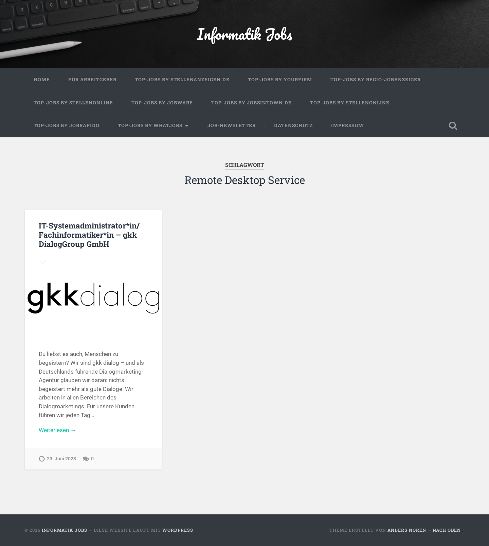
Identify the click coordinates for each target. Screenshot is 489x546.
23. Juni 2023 (61, 459)
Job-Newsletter (231, 125)
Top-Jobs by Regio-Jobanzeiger (375, 79)
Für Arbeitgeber (92, 79)
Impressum (347, 125)
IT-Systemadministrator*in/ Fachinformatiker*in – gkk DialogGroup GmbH (89, 234)
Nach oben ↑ (449, 530)
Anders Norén (406, 530)
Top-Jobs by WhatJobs (150, 125)
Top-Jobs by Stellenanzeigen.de (182, 79)
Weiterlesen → (57, 430)
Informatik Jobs (244, 34)
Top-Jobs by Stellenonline (73, 103)
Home (42, 79)
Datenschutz (293, 125)
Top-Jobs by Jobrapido (66, 125)
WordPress (177, 530)
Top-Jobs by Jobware (162, 103)
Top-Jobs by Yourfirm (280, 79)
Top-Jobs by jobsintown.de (251, 103)
